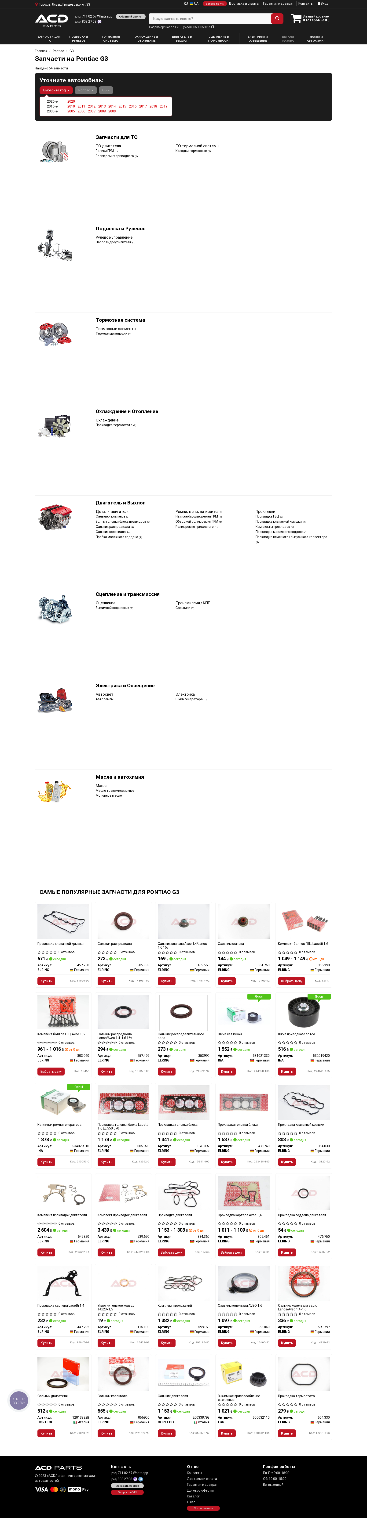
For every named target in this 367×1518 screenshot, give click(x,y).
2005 (71, 111)
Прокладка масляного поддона (280, 532)
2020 (71, 101)
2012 (91, 106)
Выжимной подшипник (113, 608)
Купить (46, 981)
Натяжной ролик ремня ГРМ (197, 516)
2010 (71, 106)
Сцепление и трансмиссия (128, 594)
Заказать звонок (127, 1485)
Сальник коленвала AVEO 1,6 (240, 1305)
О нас (191, 1502)
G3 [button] (106, 90)
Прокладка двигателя (175, 1215)
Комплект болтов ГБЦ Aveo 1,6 (60, 1034)
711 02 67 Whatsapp (93, 16)
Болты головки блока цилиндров (121, 521)
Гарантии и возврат (202, 1484)
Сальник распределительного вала (181, 1036)
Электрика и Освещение (125, 685)
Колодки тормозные (192, 151)
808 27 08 (86, 21)
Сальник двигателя (52, 1396)
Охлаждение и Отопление (127, 411)
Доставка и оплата (244, 3)
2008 (102, 111)
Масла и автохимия (120, 777)
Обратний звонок (130, 16)
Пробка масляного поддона (117, 537)
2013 (102, 106)
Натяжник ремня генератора (59, 1124)
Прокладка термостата (114, 425)
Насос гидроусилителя (114, 242)
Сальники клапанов (111, 516)
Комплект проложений (175, 1305)
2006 (81, 111)
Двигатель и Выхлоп (121, 503)
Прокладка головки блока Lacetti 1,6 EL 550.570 (123, 1126)
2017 (143, 106)
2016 (132, 106)
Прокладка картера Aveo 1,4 (240, 1215)
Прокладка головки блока (178, 1124)
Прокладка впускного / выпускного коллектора (291, 537)
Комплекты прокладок (273, 527)
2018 (153, 106)
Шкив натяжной (230, 1034)
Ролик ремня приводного (115, 156)
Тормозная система (120, 320)
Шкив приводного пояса (296, 1034)
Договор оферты (200, 1490)
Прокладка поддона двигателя (302, 1215)
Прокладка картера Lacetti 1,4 (60, 1305)
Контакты (305, 3)
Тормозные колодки (112, 333)
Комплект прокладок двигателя (62, 1215)
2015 (122, 106)
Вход (323, 3)
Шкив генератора (189, 699)
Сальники (183, 608)
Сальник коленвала (111, 532)
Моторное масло (109, 795)
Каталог (193, 1496)
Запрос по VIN (215, 3)
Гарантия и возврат (278, 3)
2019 (163, 106)
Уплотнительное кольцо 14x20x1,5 (116, 1307)
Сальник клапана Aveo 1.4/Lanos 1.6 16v (182, 945)
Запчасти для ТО (117, 137)
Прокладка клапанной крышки (279, 521)
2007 (91, 111)
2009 (112, 111)
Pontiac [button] (85, 90)
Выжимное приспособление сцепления (239, 1397)
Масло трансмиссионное (115, 790)
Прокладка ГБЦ (268, 516)
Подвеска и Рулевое (121, 228)
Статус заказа (203, 1508)
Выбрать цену (291, 981)
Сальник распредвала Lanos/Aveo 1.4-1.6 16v (115, 1036)
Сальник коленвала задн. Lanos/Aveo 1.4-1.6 (297, 1307)
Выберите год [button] (56, 90)
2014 (112, 106)
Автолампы (105, 699)
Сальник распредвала (113, 527)
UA (194, 4)
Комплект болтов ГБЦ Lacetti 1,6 (303, 944)
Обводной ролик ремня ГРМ (197, 521)
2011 (81, 106)
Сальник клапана (231, 944)
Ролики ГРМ (105, 151)
